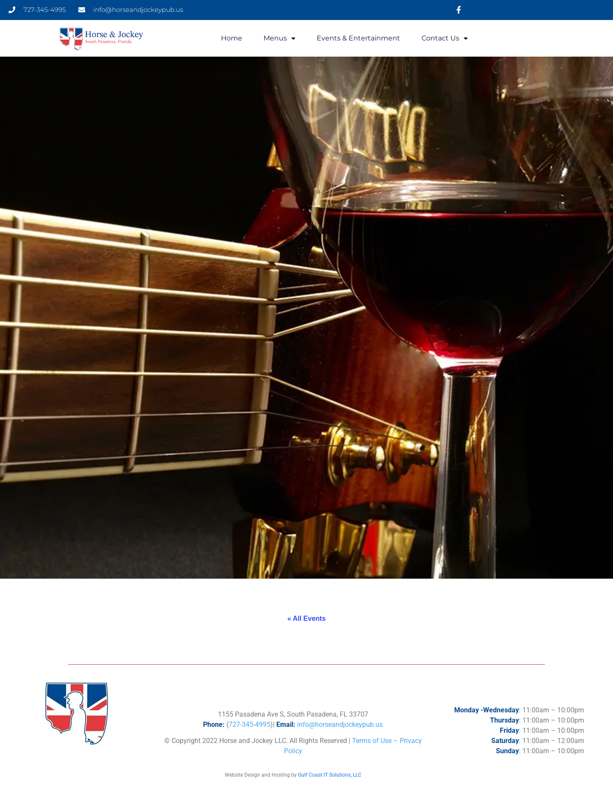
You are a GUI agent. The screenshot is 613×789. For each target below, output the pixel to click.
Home (231, 38)
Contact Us (444, 38)
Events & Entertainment (358, 38)
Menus (279, 38)
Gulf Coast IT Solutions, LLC (329, 775)
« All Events (306, 618)
